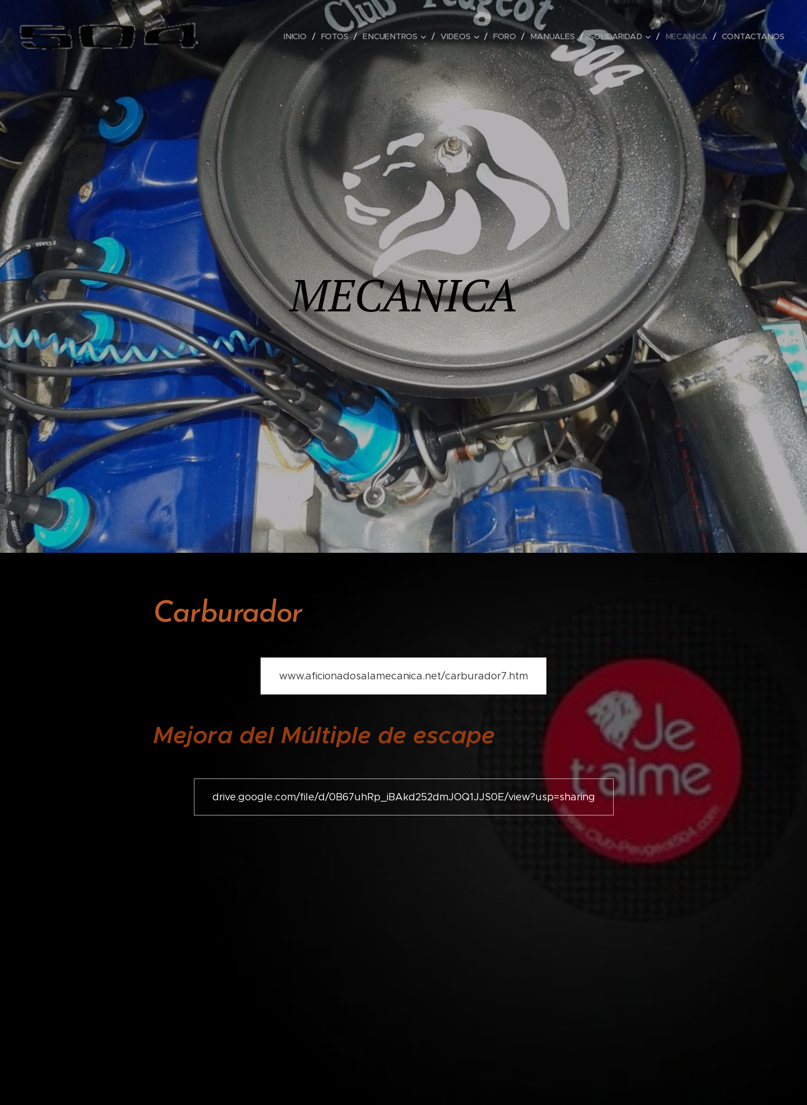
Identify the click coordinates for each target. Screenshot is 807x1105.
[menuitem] (298, 36)
